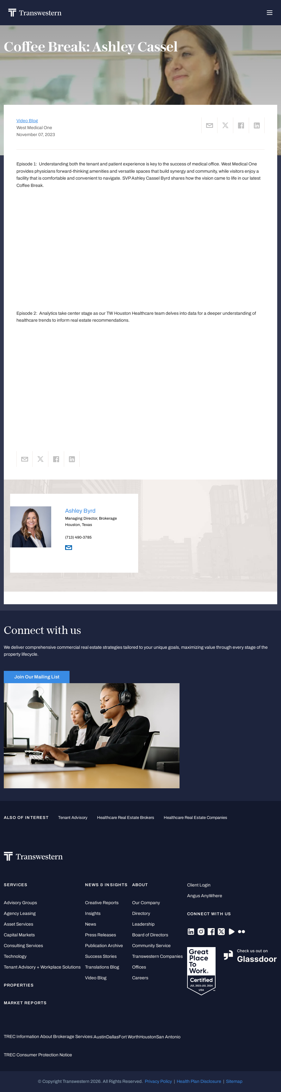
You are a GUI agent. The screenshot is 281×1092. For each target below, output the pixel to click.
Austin (100, 1037)
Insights (93, 913)
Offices (139, 967)
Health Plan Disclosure (199, 1081)
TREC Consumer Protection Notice (38, 1055)
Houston (147, 1037)
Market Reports (25, 1003)
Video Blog (27, 120)
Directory (141, 913)
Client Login (199, 885)
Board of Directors (150, 935)
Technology (15, 956)
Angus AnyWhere (204, 895)
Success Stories (101, 956)
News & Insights (106, 885)
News (90, 924)
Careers (140, 978)
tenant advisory (73, 817)
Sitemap (234, 1081)
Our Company (146, 902)
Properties (19, 985)
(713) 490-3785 (78, 537)
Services (15, 885)
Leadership (143, 924)
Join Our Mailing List (36, 676)
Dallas (112, 1037)
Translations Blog (102, 967)
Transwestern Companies (157, 956)
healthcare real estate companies (195, 817)
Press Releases (100, 935)
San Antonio (168, 1037)
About (140, 885)
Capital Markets (19, 935)
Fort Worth (129, 1037)
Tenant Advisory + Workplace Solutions (42, 967)
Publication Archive (104, 945)
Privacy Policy (158, 1081)
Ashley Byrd (80, 511)
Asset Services (18, 924)
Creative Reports (102, 902)
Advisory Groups (20, 902)
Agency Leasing (20, 913)
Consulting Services (23, 945)
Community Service (151, 945)
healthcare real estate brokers (125, 817)
